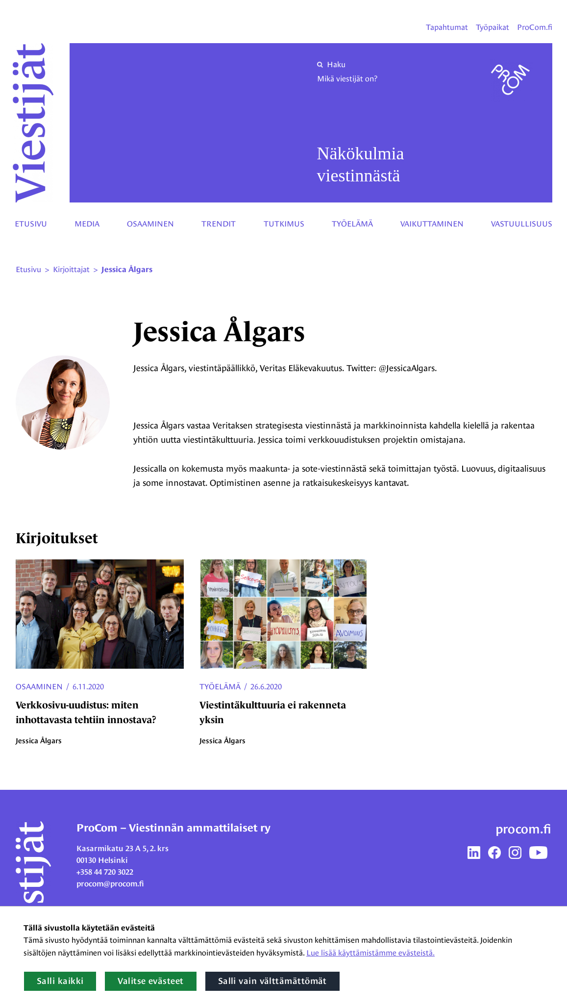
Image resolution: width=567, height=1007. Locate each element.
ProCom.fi (534, 27)
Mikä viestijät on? (347, 78)
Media (86, 223)
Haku (331, 64)
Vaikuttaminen (432, 223)
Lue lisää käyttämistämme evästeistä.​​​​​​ (370, 952)
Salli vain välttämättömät (272, 981)
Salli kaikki (60, 981)
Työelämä (352, 223)
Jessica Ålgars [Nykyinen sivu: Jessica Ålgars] (126, 269)
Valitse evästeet (150, 981)
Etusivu (31, 223)
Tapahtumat (447, 27)
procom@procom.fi (110, 883)
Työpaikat (492, 27)
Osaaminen (150, 223)
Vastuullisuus (521, 223)
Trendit (218, 223)
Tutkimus (284, 223)
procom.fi (523, 829)
